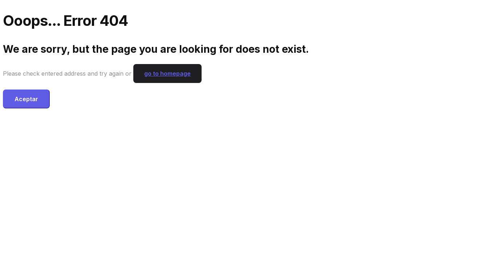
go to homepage (167, 73)
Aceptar (26, 99)
